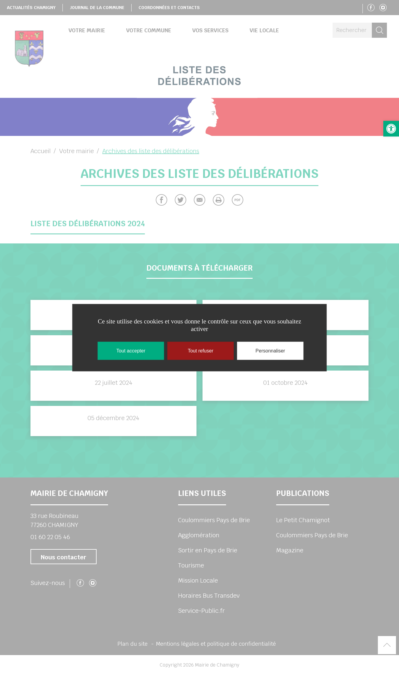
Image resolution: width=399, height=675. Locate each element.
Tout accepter (130, 350)
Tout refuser (200, 350)
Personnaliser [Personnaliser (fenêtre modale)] (270, 350)
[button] (391, 129)
